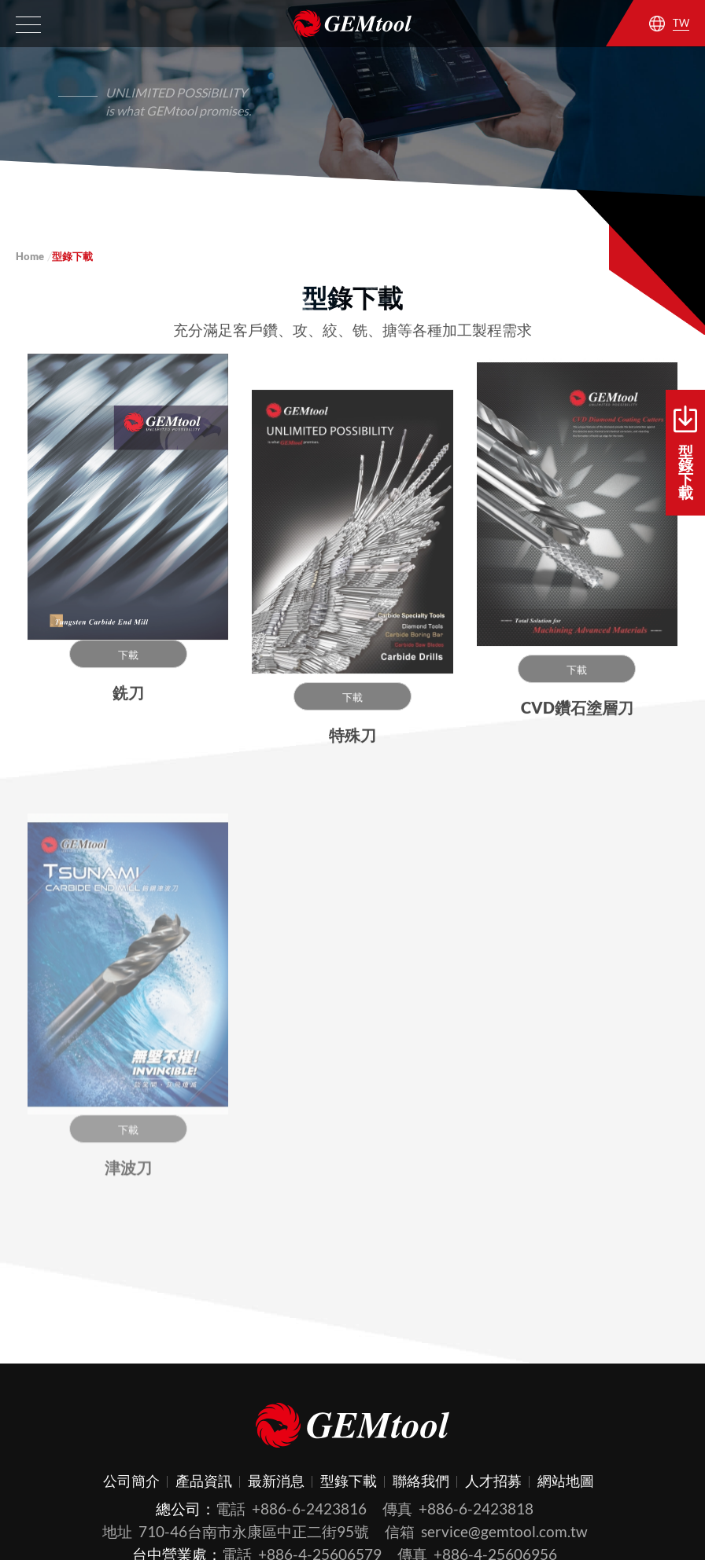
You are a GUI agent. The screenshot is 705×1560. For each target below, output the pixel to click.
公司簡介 (131, 1480)
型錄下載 (685, 453)
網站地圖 (565, 1480)
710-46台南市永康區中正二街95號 (253, 1531)
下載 (128, 659)
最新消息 (276, 1480)
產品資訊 (203, 1480)
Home (30, 256)
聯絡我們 (421, 1480)
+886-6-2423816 (309, 1508)
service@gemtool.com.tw (504, 1531)
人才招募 (493, 1480)
